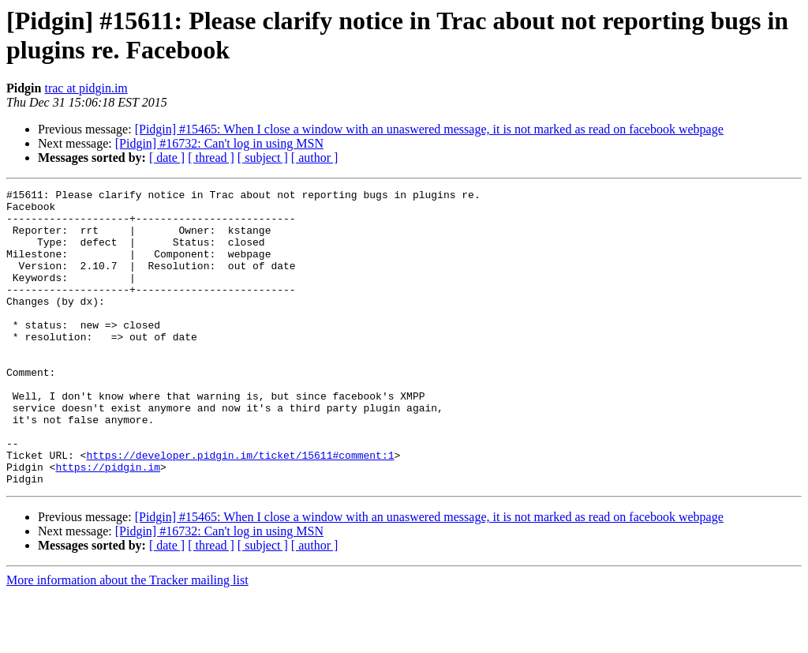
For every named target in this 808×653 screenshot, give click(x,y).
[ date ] (167, 157)
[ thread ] (211, 157)
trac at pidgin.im (85, 88)
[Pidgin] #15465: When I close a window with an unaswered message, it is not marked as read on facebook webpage (429, 129)
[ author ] (315, 157)
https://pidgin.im (107, 523)
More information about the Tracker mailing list (127, 639)
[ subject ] (263, 157)
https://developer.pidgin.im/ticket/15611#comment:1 (240, 509)
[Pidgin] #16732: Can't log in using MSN (219, 143)
